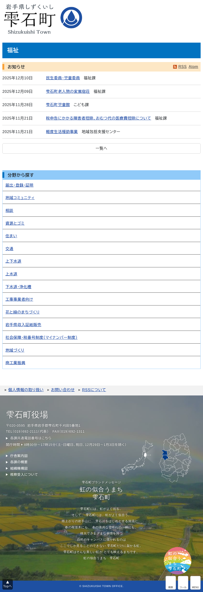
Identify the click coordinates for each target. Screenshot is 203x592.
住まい (11, 236)
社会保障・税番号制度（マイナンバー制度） (41, 338)
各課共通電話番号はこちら (30, 438)
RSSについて (94, 390)
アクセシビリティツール (183, 583)
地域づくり (14, 350)
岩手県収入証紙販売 (23, 325)
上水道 (11, 274)
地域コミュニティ (20, 198)
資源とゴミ (14, 223)
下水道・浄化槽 (18, 287)
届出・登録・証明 (19, 185)
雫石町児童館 (58, 105)
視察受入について (24, 474)
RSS (182, 67)
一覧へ (101, 148)
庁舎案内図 (19, 456)
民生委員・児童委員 (63, 78)
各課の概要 (19, 462)
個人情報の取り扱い (26, 390)
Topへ (7, 586)
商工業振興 (15, 363)
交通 (9, 249)
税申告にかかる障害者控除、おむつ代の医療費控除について (98, 118)
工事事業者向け (19, 299)
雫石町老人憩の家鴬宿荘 (68, 92)
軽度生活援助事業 (62, 132)
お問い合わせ (63, 390)
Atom (193, 67)
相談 (9, 211)
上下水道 (13, 261)
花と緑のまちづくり (22, 312)
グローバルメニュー (195, 583)
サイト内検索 (171, 583)
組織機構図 (19, 468)
